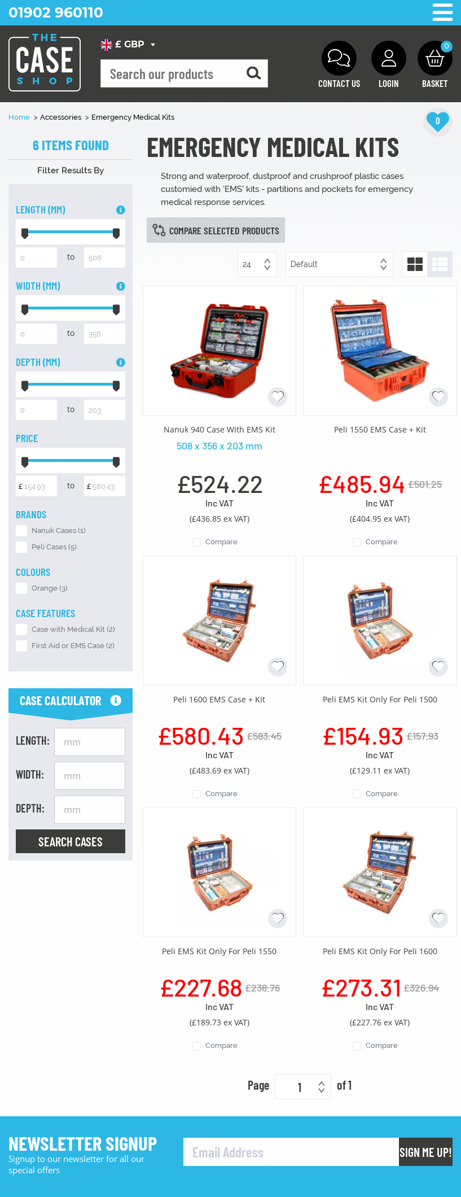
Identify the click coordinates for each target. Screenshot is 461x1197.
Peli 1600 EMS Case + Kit (219, 699)
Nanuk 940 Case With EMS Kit (219, 429)
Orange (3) (50, 588)
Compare (221, 542)
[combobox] (129, 45)
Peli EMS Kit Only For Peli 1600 (380, 951)
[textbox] (129, 45)
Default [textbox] (304, 264)
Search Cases (70, 841)
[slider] (24, 231)
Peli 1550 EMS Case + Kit (380, 429)
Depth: (30, 808)
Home (20, 117)
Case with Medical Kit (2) (73, 629)
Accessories (61, 117)
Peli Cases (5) (54, 547)
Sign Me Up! (425, 1151)
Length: (33, 740)
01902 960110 (55, 12)
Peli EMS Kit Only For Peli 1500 (380, 699)
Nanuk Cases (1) (59, 530)
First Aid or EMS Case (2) (73, 645)
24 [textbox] (247, 264)
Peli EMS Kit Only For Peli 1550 (219, 951)
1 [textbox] (299, 1087)
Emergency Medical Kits (132, 117)
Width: (30, 774)
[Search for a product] (254, 74)
